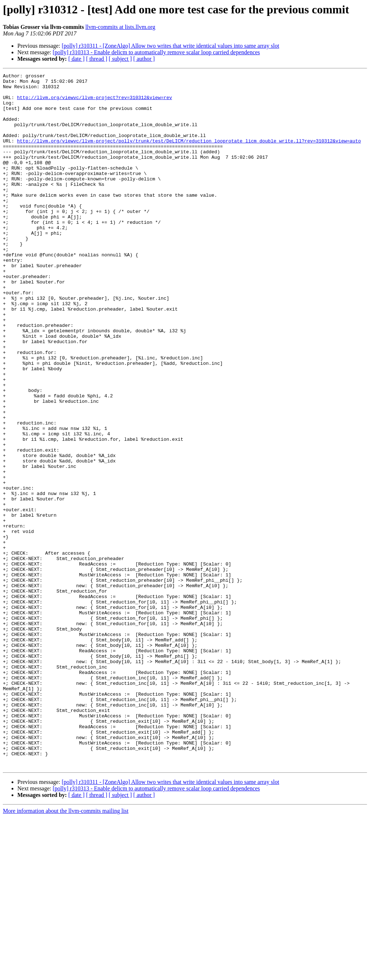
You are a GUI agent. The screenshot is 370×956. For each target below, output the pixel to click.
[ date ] (76, 59)
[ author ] (144, 59)
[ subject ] (120, 59)
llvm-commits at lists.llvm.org (120, 27)
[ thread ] (96, 59)
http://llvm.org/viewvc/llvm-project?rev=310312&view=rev (94, 102)
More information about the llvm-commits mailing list (66, 950)
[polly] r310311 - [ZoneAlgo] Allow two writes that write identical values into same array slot (170, 46)
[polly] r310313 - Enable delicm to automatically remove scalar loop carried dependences (156, 52)
